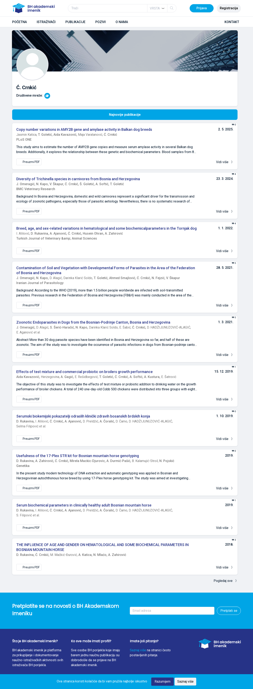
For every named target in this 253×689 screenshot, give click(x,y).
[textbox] (155, 8)
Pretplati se (228, 611)
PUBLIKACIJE (75, 22)
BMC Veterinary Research (35, 189)
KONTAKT (232, 22)
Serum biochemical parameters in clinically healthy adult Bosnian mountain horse (83, 505)
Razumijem (162, 681)
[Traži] (122, 8)
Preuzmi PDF (29, 162)
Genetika (23, 466)
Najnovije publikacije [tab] (125, 115)
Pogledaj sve (226, 581)
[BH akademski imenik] (33, 8)
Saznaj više (138, 650)
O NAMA (122, 22)
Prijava (201, 8)
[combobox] (157, 8)
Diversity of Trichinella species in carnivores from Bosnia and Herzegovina (78, 179)
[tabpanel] (125, 353)
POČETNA (19, 22)
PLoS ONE (24, 140)
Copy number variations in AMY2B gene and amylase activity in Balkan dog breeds (84, 129)
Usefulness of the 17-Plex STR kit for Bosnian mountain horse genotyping (77, 456)
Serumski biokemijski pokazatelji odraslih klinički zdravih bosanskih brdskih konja (83, 416)
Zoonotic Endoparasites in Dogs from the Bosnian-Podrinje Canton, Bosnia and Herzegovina (93, 322)
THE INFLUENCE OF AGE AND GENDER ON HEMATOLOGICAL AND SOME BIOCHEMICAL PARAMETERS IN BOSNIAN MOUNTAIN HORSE (102, 547)
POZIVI (100, 22)
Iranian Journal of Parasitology (40, 283)
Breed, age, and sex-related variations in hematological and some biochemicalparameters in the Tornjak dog (106, 228)
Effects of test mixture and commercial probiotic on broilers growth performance (84, 372)
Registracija (229, 8)
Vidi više (224, 162)
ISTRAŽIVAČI (46, 22)
